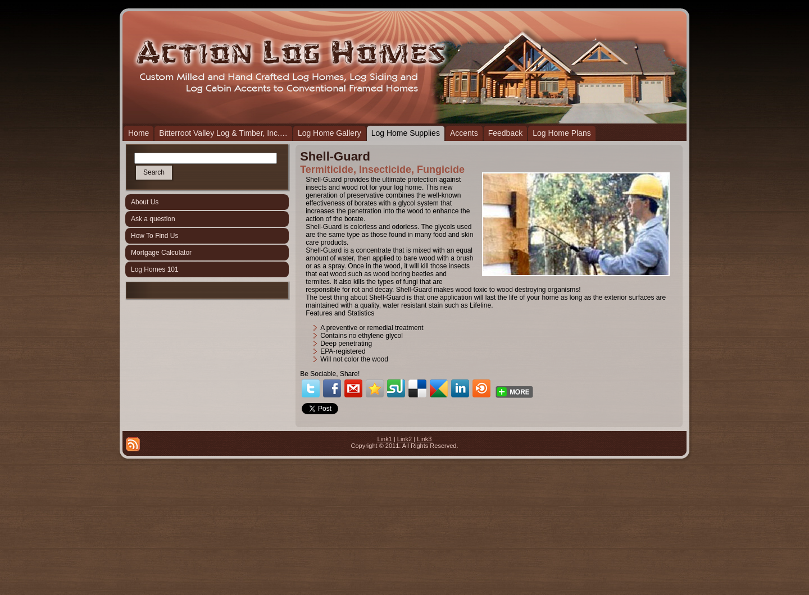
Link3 (424, 439)
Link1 (385, 439)
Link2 (404, 439)
